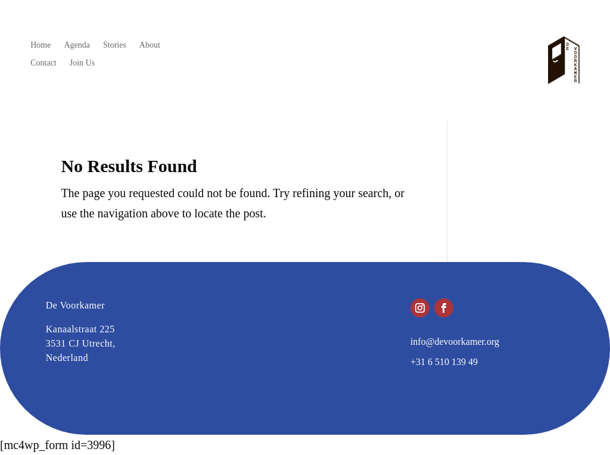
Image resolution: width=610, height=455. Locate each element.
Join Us (82, 63)
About (149, 45)
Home (40, 45)
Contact (43, 63)
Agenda (77, 45)
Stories (114, 45)
